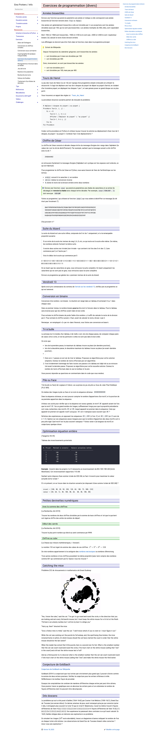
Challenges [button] (19, 102)
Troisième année (21, 23)
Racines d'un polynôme (25, 72)
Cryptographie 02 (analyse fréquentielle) (26, 54)
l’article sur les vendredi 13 (85, 287)
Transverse (20, 36)
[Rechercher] (26, 9)
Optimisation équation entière (133, 28)
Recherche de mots (24, 75)
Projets (18, 26)
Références (20, 89)
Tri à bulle (127, 23)
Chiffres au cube (131, 39)
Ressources (18, 30)
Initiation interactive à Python (26, 33)
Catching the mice (130, 42)
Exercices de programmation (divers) (27, 59)
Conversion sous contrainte (27, 51)
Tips (17, 86)
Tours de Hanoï (129, 9)
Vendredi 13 (128, 17)
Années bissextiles (130, 7)
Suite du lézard (129, 15)
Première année (21, 17)
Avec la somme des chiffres (134, 34)
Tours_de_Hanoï (78, 95)
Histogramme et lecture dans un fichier (28, 64)
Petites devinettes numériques (133, 31)
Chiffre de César (129, 12)
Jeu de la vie (22, 68)
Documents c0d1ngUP (23, 96)
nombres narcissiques (87, 550)
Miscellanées (20, 93)
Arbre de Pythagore (24, 42)
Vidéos (18, 99)
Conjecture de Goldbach (131, 45)
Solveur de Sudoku (24, 78)
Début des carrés (131, 37)
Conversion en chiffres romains (25, 46)
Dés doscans (128, 48)
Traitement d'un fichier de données (26, 82)
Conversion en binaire (131, 20)
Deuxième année (21, 20)
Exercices (19, 39)
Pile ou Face (128, 26)
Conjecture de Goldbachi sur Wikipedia (55, 668)
